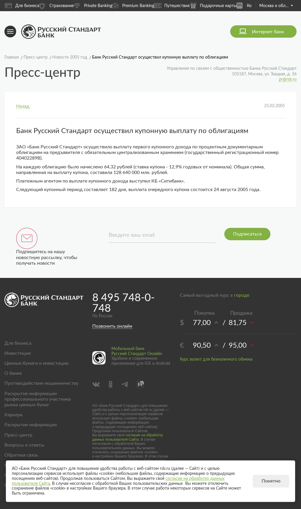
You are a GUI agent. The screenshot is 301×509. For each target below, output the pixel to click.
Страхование (56, 5)
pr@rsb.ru (288, 79)
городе (241, 295)
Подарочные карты (213, 5)
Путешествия (172, 5)
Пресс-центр (18, 435)
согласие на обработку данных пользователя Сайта (127, 437)
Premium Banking (133, 5)
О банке (13, 373)
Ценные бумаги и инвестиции (36, 363)
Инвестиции (17, 353)
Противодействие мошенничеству (41, 383)
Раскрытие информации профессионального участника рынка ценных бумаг (37, 399)
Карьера (13, 414)
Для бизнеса (22, 5)
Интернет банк (268, 31)
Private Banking (93, 5)
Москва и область (276, 6)
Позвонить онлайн (112, 326)
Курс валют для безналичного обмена (216, 359)
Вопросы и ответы (24, 445)
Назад (22, 106)
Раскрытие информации (30, 424)
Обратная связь (21, 455)
